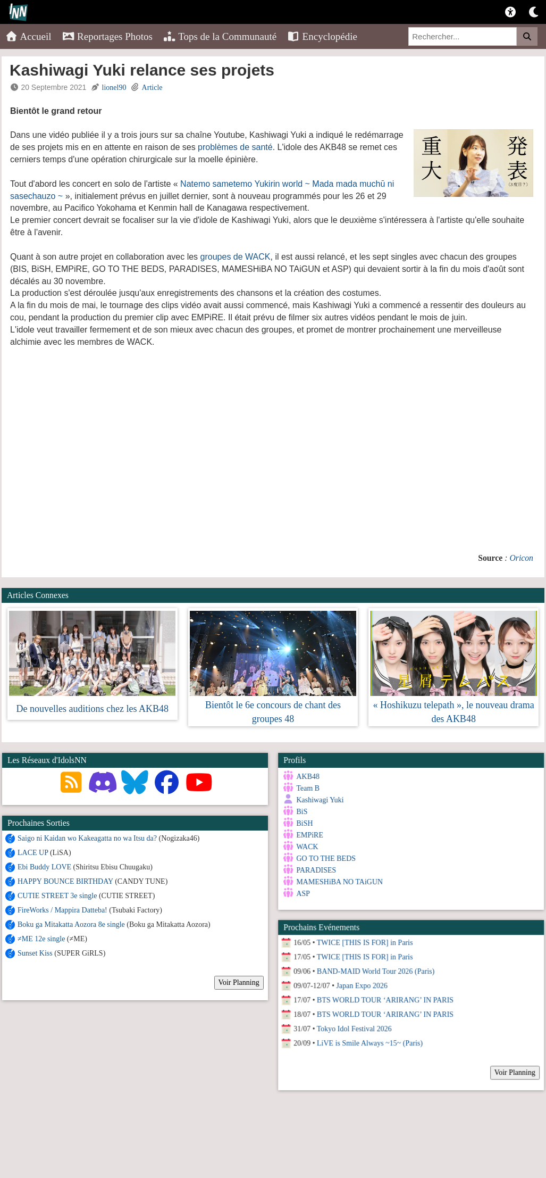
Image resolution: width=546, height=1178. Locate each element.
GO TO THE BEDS (325, 858)
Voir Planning (239, 982)
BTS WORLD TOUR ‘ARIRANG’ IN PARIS (383, 996)
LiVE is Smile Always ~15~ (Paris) (368, 1039)
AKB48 (306, 777)
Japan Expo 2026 (360, 982)
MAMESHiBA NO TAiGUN (338, 882)
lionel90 (114, 88)
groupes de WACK (235, 256)
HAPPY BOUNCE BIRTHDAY (65, 881)
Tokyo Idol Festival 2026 (352, 1025)
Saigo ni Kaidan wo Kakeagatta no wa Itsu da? (87, 838)
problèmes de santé (235, 147)
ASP (302, 894)
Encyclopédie (322, 36)
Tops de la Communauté (219, 36)
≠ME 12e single (41, 939)
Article (152, 88)
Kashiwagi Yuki (318, 800)
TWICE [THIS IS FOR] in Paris (363, 939)
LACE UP (33, 853)
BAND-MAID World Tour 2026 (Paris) (374, 968)
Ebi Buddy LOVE (44, 867)
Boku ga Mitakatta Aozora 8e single (71, 924)
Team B (306, 788)
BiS (300, 812)
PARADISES (315, 870)
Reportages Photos (107, 36)
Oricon (521, 557)
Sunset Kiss (35, 953)
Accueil (28, 36)
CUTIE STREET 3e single (57, 896)
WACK (306, 847)
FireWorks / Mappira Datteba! (62, 910)
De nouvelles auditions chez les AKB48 (92, 708)
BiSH (303, 823)
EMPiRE (308, 835)
